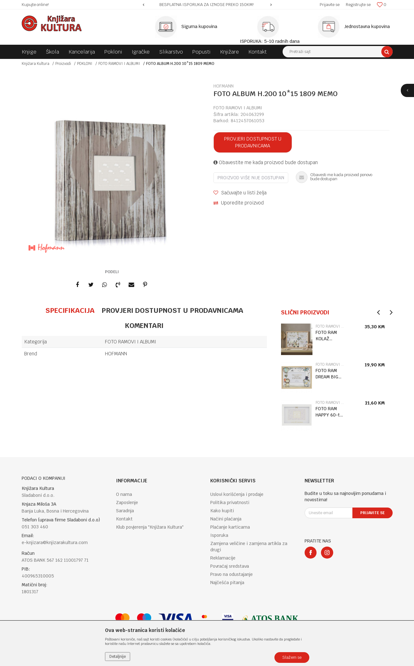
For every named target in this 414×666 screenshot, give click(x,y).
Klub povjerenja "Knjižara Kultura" (150, 527)
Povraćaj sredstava (229, 566)
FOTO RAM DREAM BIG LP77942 (327, 374)
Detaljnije (117, 656)
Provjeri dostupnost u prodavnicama (252, 142)
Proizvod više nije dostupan (251, 178)
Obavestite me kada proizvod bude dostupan (265, 162)
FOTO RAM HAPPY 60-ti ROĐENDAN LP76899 (328, 412)
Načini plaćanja (225, 519)
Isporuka (219, 535)
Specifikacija (70, 310)
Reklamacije (222, 558)
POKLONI (84, 63)
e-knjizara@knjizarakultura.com (55, 542)
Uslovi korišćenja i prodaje (236, 494)
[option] (207, 4)
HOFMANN (116, 354)
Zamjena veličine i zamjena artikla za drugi (248, 547)
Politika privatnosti (229, 502)
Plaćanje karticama (230, 527)
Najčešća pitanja (227, 582)
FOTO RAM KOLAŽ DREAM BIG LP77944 (327, 336)
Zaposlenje (127, 502)
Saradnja (125, 511)
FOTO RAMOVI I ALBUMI (119, 63)
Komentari (144, 325)
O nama (124, 494)
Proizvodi (63, 63)
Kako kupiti (222, 511)
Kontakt (124, 519)
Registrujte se (358, 4)
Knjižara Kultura (35, 63)
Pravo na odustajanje (231, 574)
